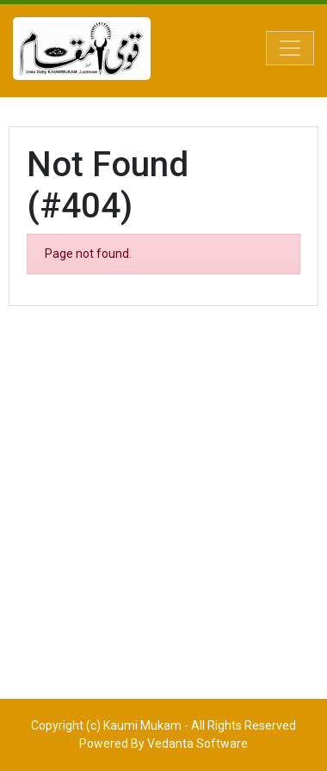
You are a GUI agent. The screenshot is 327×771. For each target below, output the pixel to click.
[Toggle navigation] (290, 48)
